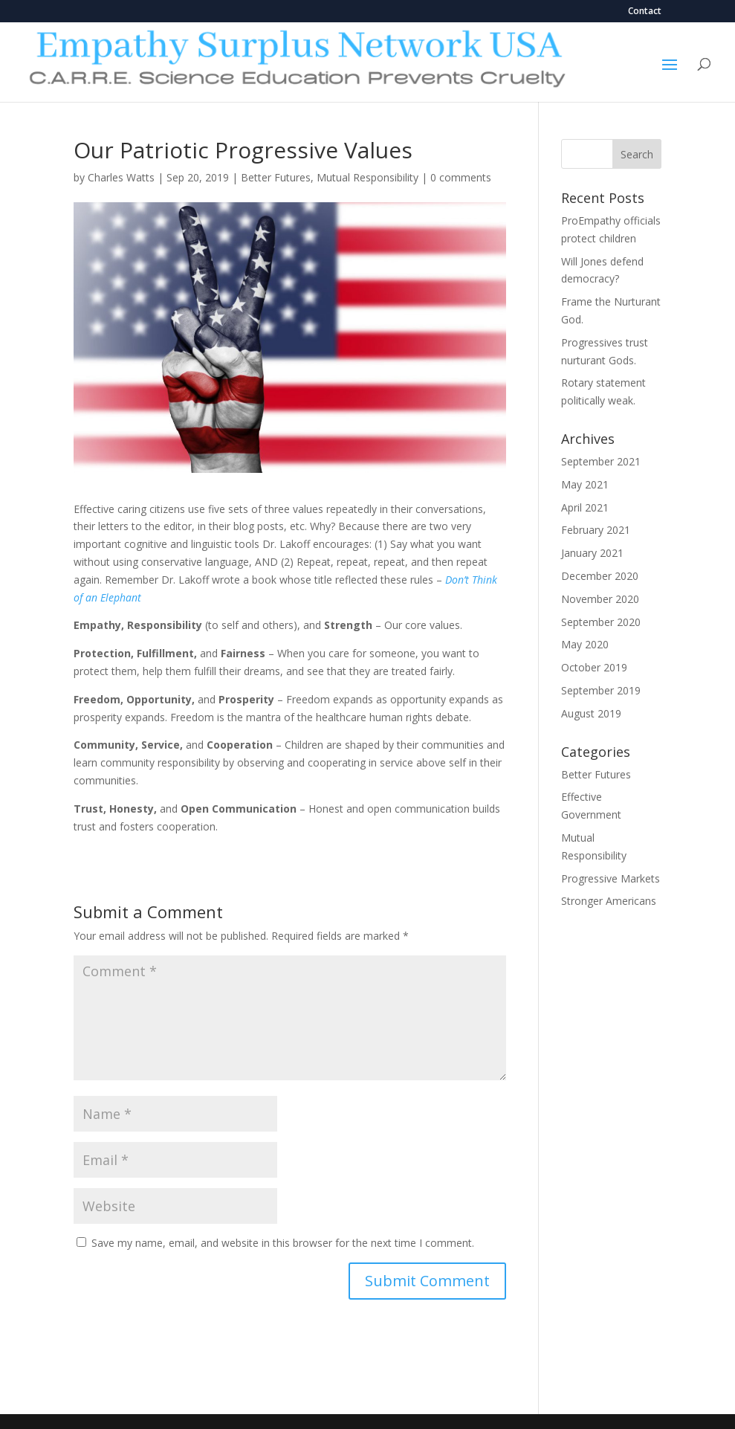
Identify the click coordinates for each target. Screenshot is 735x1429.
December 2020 (599, 576)
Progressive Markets (610, 878)
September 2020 (601, 622)
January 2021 (592, 553)
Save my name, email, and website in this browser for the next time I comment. (282, 1243)
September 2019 (601, 690)
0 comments (460, 177)
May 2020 (585, 644)
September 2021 (601, 461)
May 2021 (585, 484)
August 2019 (591, 713)
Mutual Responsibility (367, 177)
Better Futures (276, 177)
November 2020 (600, 599)
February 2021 (595, 530)
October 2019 (594, 667)
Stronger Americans (608, 901)
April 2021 (585, 507)
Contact (644, 12)
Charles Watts (121, 177)
